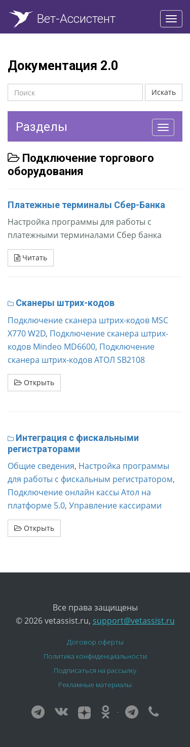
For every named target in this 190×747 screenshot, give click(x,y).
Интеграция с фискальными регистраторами (73, 443)
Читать (30, 257)
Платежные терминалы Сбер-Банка (86, 204)
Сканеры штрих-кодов (65, 302)
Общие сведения (41, 465)
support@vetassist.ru (134, 620)
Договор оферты (95, 642)
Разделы (41, 127)
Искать (163, 92)
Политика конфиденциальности (95, 656)
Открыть (34, 382)
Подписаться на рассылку (95, 670)
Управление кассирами (115, 505)
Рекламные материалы (95, 684)
